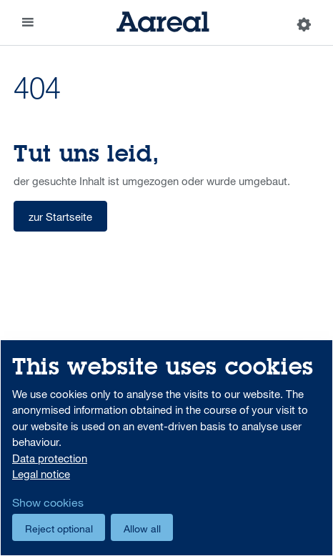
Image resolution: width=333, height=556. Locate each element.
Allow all (142, 528)
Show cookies (48, 502)
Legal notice (41, 473)
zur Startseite (60, 216)
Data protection (49, 458)
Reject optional (59, 528)
